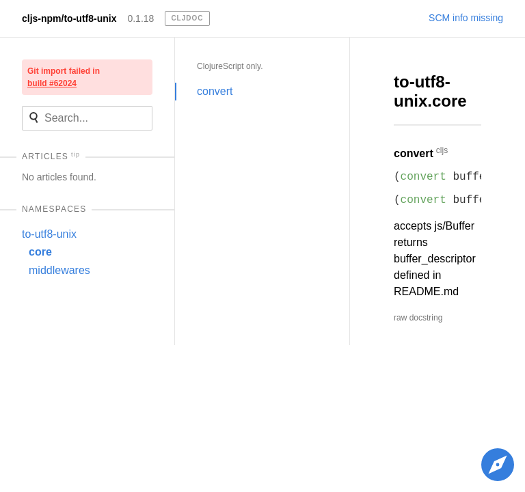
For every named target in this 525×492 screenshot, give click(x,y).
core (40, 252)
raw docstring (418, 318)
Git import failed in (63, 77)
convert (214, 91)
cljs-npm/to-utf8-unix (69, 18)
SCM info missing (466, 17)
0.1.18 (140, 18)
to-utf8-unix (49, 234)
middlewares (59, 270)
